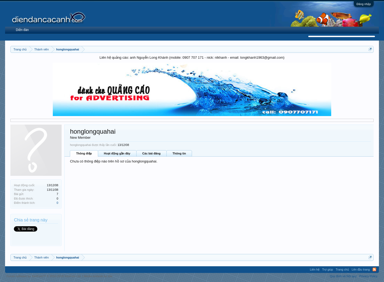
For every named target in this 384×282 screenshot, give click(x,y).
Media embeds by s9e (98, 276)
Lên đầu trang (361, 269)
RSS (374, 269)
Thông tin (179, 153)
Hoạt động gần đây (117, 153)
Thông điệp (84, 153)
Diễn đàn (22, 30)
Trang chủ (342, 269)
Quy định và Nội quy (343, 276)
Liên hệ (314, 269)
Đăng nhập (364, 4)
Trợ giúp (327, 269)
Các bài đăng (151, 153)
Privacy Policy (368, 276)
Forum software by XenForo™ (43, 276)
